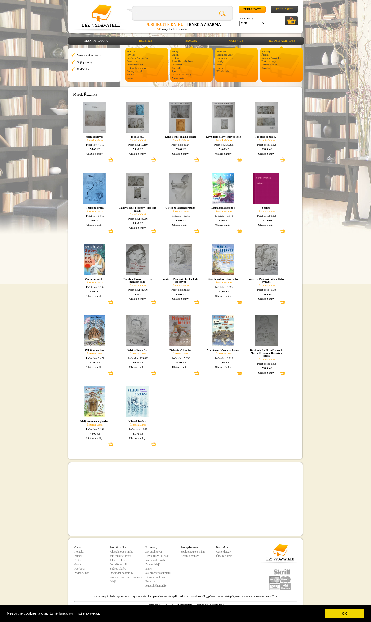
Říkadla (265, 54)
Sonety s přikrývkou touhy (223, 278)
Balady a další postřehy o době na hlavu (137, 209)
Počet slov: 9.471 (95, 358)
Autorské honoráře (156, 585)
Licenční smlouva (155, 577)
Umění (175, 54)
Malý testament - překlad (94, 421)
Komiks (265, 67)
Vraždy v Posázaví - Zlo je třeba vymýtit (266, 280)
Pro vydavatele (189, 547)
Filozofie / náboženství (183, 61)
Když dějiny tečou (137, 350)
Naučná (191, 40)
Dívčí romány (268, 61)
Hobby (175, 51)
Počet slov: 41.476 (138, 289)
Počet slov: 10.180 (138, 144)
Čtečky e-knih (224, 555)
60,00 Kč (138, 362)
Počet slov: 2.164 (95, 429)
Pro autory (151, 547)
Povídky (131, 54)
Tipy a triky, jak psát (156, 555)
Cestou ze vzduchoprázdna (180, 207)
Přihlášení (284, 9)
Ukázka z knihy (94, 153)
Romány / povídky (271, 57)
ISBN (148, 568)
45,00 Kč (181, 294)
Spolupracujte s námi (193, 551)
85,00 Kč (138, 223)
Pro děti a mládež (281, 40)
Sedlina (266, 207)
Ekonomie (221, 51)
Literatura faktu (135, 64)
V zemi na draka (94, 207)
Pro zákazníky (118, 547)
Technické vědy (224, 54)
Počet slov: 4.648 (138, 429)
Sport (174, 71)
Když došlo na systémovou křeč (223, 136)
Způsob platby (118, 568)
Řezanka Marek (95, 140)
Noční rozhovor (94, 136)
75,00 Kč (138, 294)
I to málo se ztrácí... (266, 136)
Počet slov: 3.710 (95, 215)
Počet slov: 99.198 (267, 215)
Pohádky (266, 51)
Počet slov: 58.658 (267, 363)
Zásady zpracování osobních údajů (126, 579)
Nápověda (222, 547)
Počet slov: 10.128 (267, 144)
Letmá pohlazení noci (223, 207)
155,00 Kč (266, 220)
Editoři (78, 560)
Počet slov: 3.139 (95, 286)
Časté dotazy (223, 551)
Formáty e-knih (118, 564)
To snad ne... (137, 136)
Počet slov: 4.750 (95, 144)
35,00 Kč (224, 362)
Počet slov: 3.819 (224, 358)
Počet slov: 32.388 (181, 289)
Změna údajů (152, 564)
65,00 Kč (267, 149)
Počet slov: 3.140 (224, 215)
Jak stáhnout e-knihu (121, 551)
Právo (219, 64)
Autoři (78, 555)
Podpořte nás (81, 572)
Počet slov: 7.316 (181, 215)
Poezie (130, 77)
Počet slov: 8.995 (224, 286)
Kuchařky (177, 67)
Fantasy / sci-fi (134, 71)
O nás (77, 547)
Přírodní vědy (223, 71)
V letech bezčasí (137, 421)
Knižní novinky (190, 555)
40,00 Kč (95, 433)
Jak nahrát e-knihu (155, 560)
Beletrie (146, 40)
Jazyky (220, 61)
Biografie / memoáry (137, 57)
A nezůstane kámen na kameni (223, 350)
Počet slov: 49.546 (267, 289)
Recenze (150, 581)
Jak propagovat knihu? (158, 572)
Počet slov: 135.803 (138, 358)
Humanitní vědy (224, 57)
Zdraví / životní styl (182, 74)
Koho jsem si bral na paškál (180, 136)
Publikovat (252, 9)
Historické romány (136, 67)
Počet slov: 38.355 (224, 144)
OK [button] (344, 613)
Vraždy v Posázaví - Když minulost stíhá (137, 280)
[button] (101, 614)
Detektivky (132, 61)
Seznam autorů (96, 40)
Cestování (177, 64)
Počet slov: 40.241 (181, 144)
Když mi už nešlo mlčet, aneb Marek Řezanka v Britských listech (266, 353)
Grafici (78, 564)
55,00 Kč (95, 149)
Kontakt (79, 551)
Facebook (79, 568)
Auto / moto (178, 77)
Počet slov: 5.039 (181, 358)
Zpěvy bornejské (94, 278)
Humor (130, 74)
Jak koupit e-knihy (120, 555)
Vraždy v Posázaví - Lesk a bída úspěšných (180, 280)
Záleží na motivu (94, 350)
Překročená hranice (180, 350)
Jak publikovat (153, 551)
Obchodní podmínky (121, 572)
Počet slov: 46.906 (138, 218)
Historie (176, 57)
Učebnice (236, 40)
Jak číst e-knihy (119, 560)
